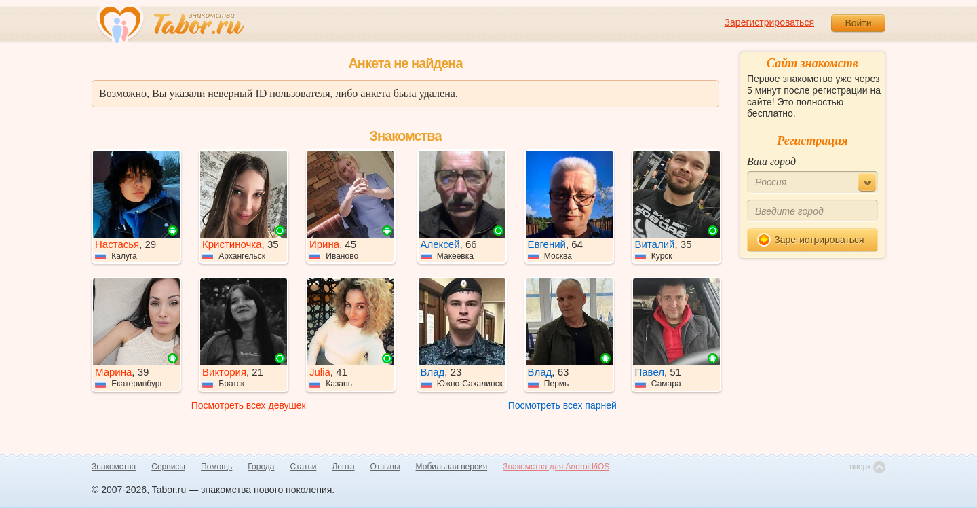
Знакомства (114, 466)
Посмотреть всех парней (562, 405)
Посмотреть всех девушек (248, 405)
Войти (858, 23)
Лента (343, 466)
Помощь (216, 466)
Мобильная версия (452, 466)
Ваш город (771, 161)
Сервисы (168, 466)
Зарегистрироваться (769, 22)
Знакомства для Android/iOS (556, 466)
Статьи (303, 466)
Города (261, 466)
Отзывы (385, 466)
